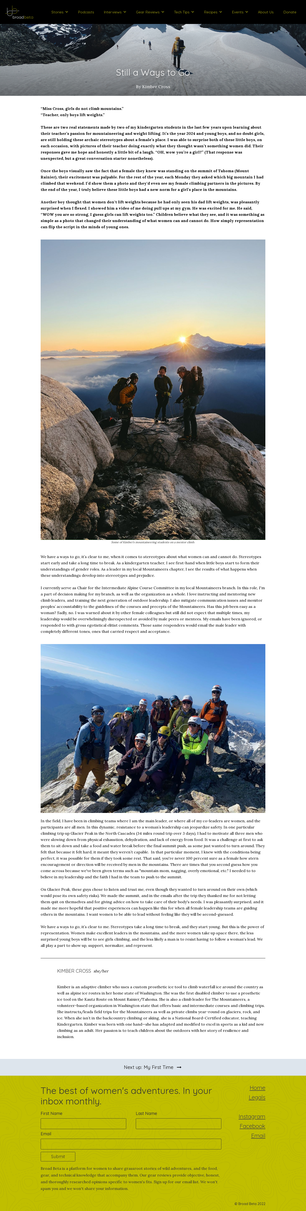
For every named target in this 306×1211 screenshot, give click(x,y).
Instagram (252, 1117)
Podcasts (86, 12)
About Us (266, 12)
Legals (257, 1098)
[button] (60, 12)
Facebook (252, 1127)
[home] (19, 12)
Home (257, 1088)
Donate (289, 12)
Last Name (146, 1113)
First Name (51, 1113)
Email (46, 1133)
